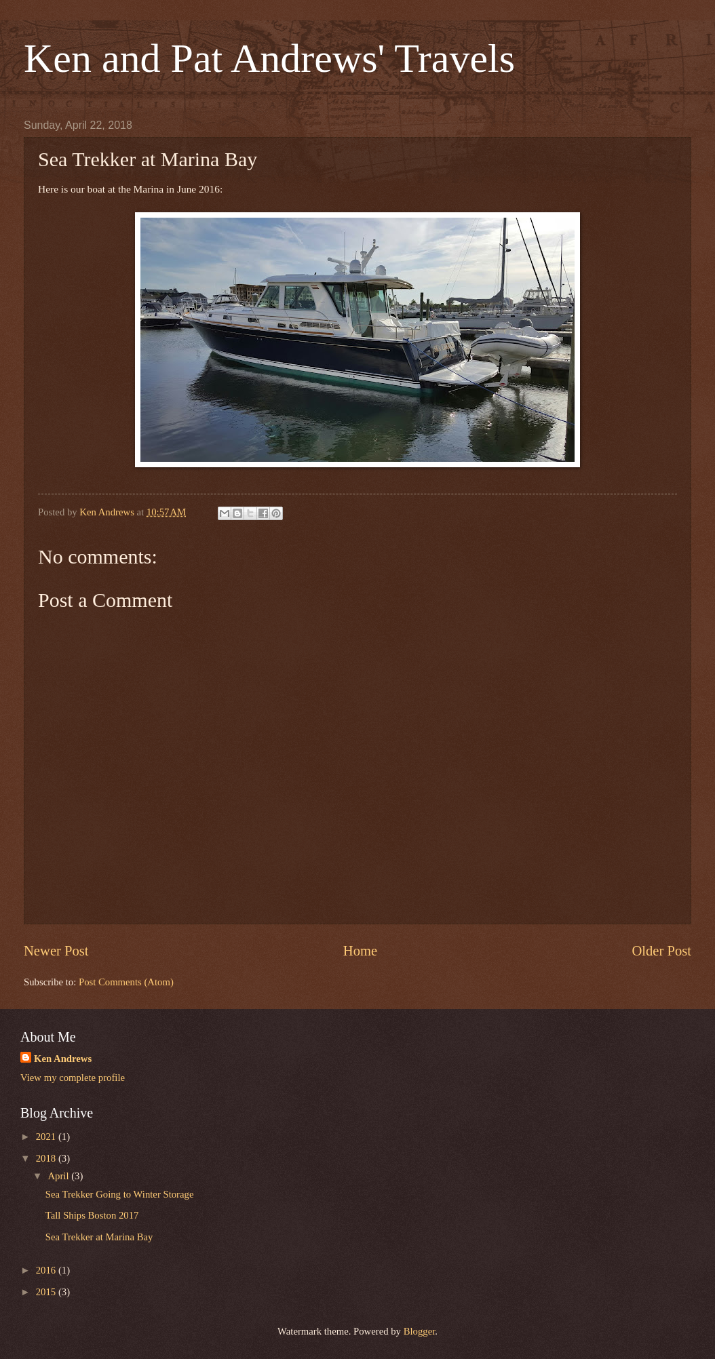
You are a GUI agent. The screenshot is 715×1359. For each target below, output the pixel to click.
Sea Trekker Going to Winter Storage (119, 1194)
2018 (47, 1158)
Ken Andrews (63, 1058)
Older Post (661, 950)
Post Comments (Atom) (126, 982)
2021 (47, 1136)
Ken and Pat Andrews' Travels (269, 58)
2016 (47, 1270)
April (59, 1175)
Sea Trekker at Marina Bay (99, 1237)
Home (360, 950)
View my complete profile (72, 1077)
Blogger (420, 1331)
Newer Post (56, 950)
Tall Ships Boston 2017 (92, 1215)
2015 (47, 1291)
